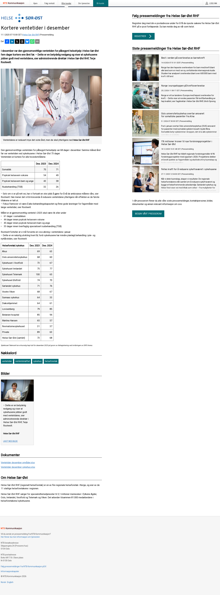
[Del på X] (17, 41)
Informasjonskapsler (10, 571)
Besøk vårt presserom (148, 213)
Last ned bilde (10, 441)
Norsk (3, 582)
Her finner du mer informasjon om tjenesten (20, 537)
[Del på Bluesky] (27, 41)
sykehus (37, 361)
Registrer (143, 36)
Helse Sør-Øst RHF (31, 35)
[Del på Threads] (22, 41)
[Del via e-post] (37, 41)
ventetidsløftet (22, 361)
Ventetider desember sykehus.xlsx (18, 467)
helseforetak (51, 361)
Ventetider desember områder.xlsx (18, 462)
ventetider (7, 361)
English (10, 582)
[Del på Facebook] (7, 41)
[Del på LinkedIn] (12, 41)
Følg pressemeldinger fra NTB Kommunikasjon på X (23, 566)
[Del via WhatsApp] (32, 41)
